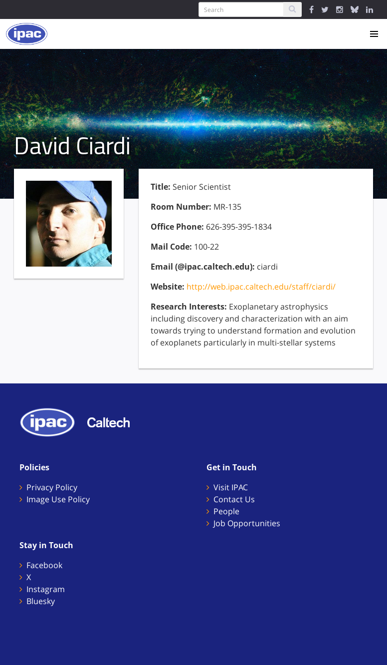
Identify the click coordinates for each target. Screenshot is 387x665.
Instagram (45, 589)
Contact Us (234, 499)
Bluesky (40, 601)
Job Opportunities (246, 523)
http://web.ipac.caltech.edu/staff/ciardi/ (261, 286)
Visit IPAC (230, 487)
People (226, 511)
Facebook (44, 565)
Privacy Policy (51, 487)
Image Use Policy (58, 499)
